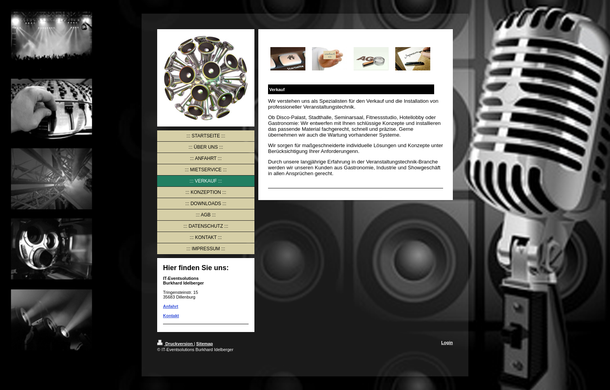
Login (447, 342)
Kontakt (171, 315)
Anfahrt (170, 306)
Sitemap (204, 343)
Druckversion (175, 343)
